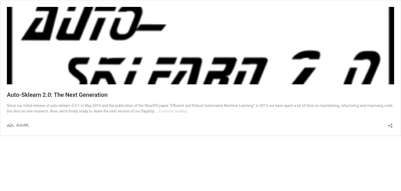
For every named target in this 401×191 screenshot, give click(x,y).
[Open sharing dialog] (390, 124)
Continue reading (173, 111)
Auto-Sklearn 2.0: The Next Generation (57, 95)
